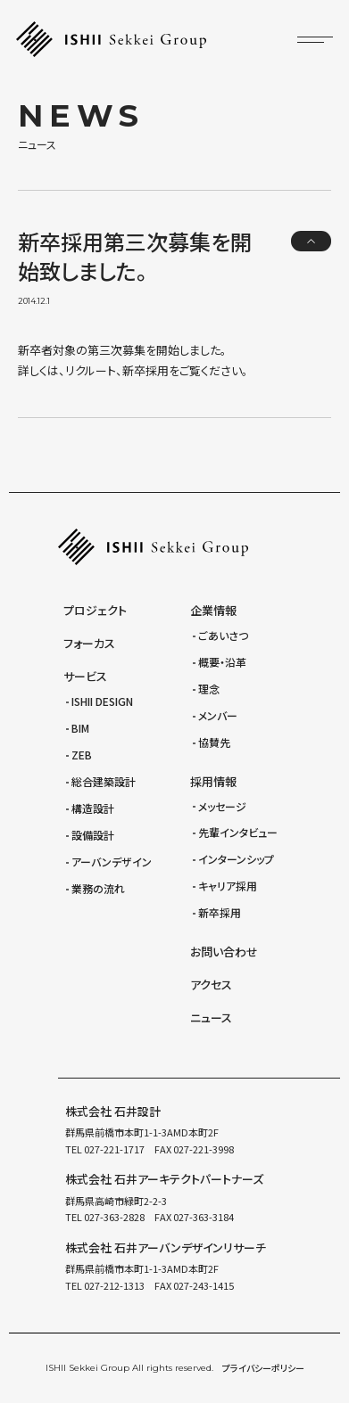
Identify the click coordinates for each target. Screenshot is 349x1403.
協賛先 (214, 742)
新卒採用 (219, 912)
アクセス (211, 984)
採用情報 (213, 781)
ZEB (81, 754)
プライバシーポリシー (263, 1367)
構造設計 (92, 808)
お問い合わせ (224, 951)
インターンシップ (236, 858)
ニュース (211, 1017)
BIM (80, 727)
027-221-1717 (113, 1149)
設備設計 (92, 834)
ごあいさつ (223, 635)
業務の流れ (98, 888)
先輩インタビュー (238, 832)
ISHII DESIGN (102, 701)
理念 (209, 688)
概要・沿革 (222, 661)
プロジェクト (95, 610)
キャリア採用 (227, 885)
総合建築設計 (103, 781)
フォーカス (89, 643)
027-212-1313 (113, 1285)
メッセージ (222, 806)
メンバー (217, 715)
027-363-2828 (113, 1217)
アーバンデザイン (111, 861)
